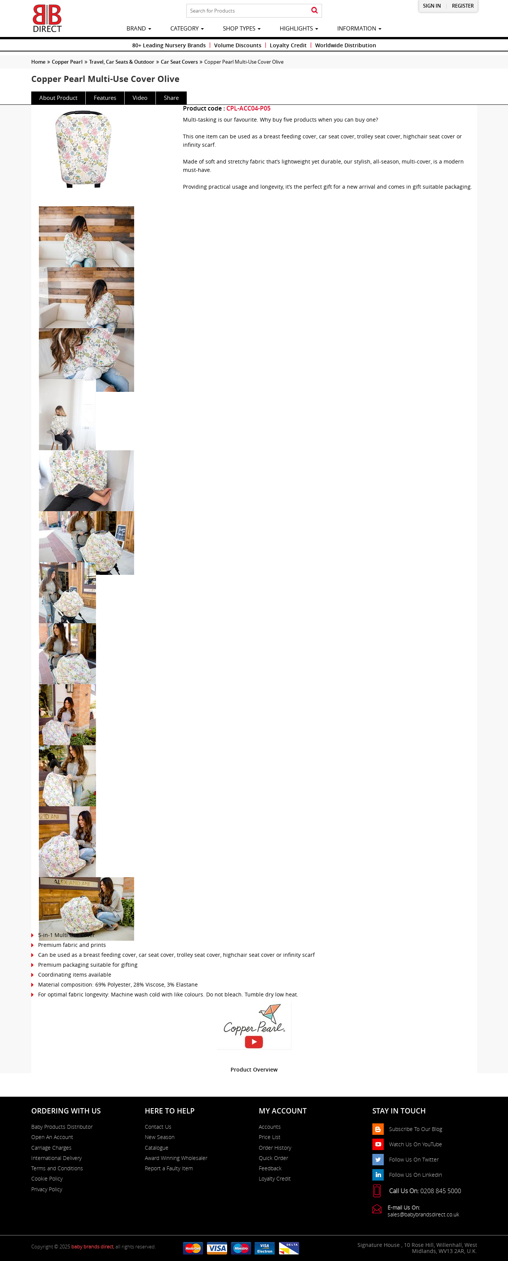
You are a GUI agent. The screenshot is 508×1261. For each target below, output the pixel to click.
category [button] (187, 28)
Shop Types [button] (242, 28)
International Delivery (56, 1158)
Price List (269, 1137)
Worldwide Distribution (345, 45)
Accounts (270, 1127)
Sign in (432, 6)
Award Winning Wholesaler (176, 1158)
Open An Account (52, 1137)
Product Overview (254, 1069)
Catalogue (156, 1148)
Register (463, 6)
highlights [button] (299, 28)
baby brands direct (92, 1246)
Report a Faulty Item (169, 1168)
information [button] (359, 28)
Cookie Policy (46, 1179)
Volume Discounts (237, 45)
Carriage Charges (51, 1148)
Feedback (270, 1168)
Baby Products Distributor (62, 1127)
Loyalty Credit (288, 45)
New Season (160, 1137)
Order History (275, 1148)
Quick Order (273, 1158)
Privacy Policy (46, 1189)
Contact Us (158, 1127)
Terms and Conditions (57, 1168)
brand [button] (139, 28)
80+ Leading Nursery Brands (169, 45)
